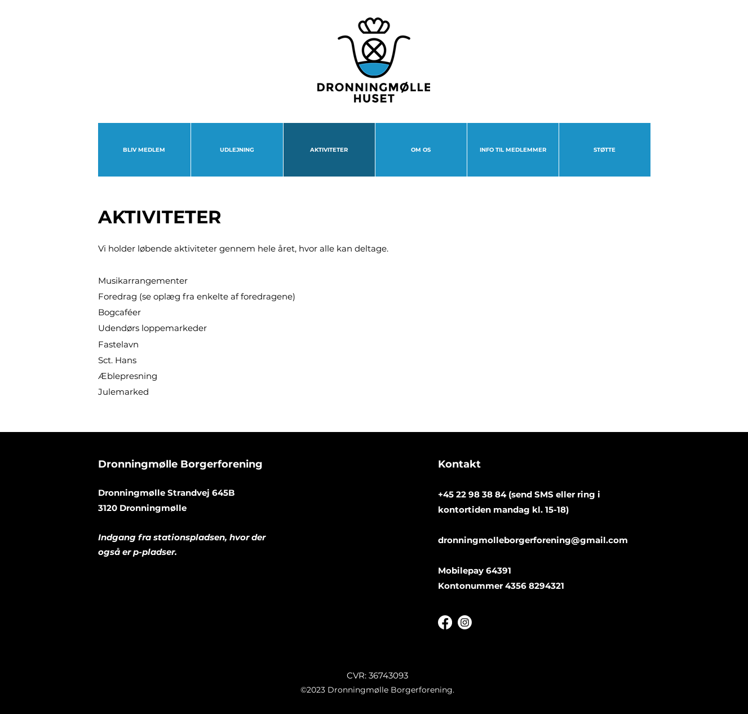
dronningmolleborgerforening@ (509, 540)
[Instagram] (465, 622)
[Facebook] (445, 622)
